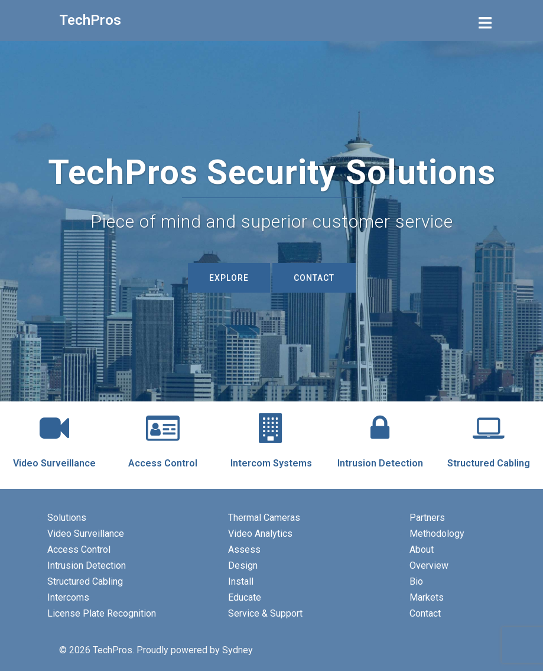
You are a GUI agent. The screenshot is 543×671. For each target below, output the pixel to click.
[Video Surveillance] (54, 428)
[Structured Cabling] (488, 428)
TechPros (90, 20)
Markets (426, 597)
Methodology (436, 533)
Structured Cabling (488, 463)
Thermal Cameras (264, 517)
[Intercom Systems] (271, 428)
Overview (428, 565)
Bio (416, 581)
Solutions (66, 517)
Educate (244, 597)
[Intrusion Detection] (380, 428)
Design (243, 565)
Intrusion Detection (380, 463)
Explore (229, 278)
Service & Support (265, 613)
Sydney (237, 650)
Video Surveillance (54, 463)
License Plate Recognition (101, 613)
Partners (427, 517)
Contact (314, 278)
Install (240, 581)
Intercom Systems (271, 463)
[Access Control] (163, 428)
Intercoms (68, 597)
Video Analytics (260, 533)
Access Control (162, 463)
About (421, 549)
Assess (244, 549)
